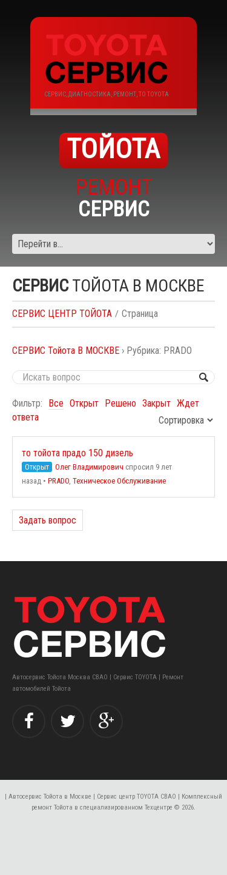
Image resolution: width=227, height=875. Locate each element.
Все (56, 403)
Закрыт (156, 403)
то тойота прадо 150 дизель (77, 453)
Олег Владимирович (89, 466)
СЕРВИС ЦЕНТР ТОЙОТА (62, 313)
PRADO (58, 480)
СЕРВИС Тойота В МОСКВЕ (65, 350)
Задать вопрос (47, 520)
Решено (120, 403)
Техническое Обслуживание (119, 480)
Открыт (84, 403)
